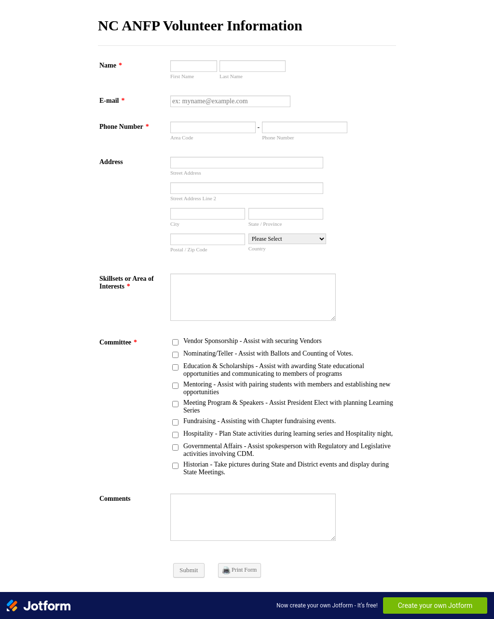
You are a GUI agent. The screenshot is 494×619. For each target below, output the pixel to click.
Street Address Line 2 (193, 198)
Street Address (185, 173)
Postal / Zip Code (188, 249)
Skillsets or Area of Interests (126, 282)
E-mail (111, 100)
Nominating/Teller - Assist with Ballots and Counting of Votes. (268, 353)
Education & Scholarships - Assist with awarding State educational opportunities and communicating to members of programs (273, 369)
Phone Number (124, 126)
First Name (182, 76)
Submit (188, 570)
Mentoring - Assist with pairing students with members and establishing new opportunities (286, 388)
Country (257, 248)
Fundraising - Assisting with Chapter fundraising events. (259, 421)
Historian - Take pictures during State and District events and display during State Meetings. (286, 468)
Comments (115, 498)
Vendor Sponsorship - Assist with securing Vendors (252, 340)
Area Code (181, 137)
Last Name (231, 76)
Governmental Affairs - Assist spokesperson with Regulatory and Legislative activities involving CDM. (287, 449)
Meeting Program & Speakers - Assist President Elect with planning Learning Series (288, 406)
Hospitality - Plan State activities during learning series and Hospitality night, (288, 433)
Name (110, 65)
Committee (118, 342)
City (174, 224)
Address (111, 161)
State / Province (265, 224)
